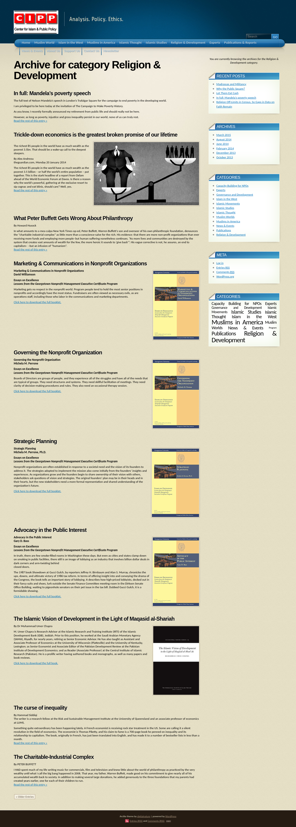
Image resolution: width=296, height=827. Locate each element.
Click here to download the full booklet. (37, 302)
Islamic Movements (228, 203)
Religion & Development (231, 234)
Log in (219, 263)
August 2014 (223, 139)
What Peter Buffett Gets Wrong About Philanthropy (73, 218)
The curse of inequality (40, 708)
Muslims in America (228, 221)
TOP (168, 821)
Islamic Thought (225, 212)
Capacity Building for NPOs (232, 185)
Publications (223, 230)
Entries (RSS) (136, 820)
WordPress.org (225, 276)
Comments (225, 272)
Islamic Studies (225, 208)
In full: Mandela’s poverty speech (52, 93)
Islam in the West (226, 199)
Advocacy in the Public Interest (50, 530)
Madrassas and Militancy (231, 84)
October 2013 (224, 157)
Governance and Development (234, 194)
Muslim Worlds (225, 216)
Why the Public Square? (230, 88)
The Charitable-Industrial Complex (54, 757)
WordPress (170, 816)
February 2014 (225, 148)
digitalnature (143, 816)
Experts (220, 190)
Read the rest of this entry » (30, 120)
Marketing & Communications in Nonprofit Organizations (80, 264)
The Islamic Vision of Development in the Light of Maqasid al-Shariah (94, 619)
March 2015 (223, 135)
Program (273, 327)
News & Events (225, 225)
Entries (223, 267)
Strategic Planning (35, 441)
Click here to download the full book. (36, 663)
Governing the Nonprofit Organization (58, 353)
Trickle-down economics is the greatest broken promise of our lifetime (95, 135)
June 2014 (222, 143)
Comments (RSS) (156, 820)
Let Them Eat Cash (227, 93)
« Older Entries (25, 796)
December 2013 (226, 152)
